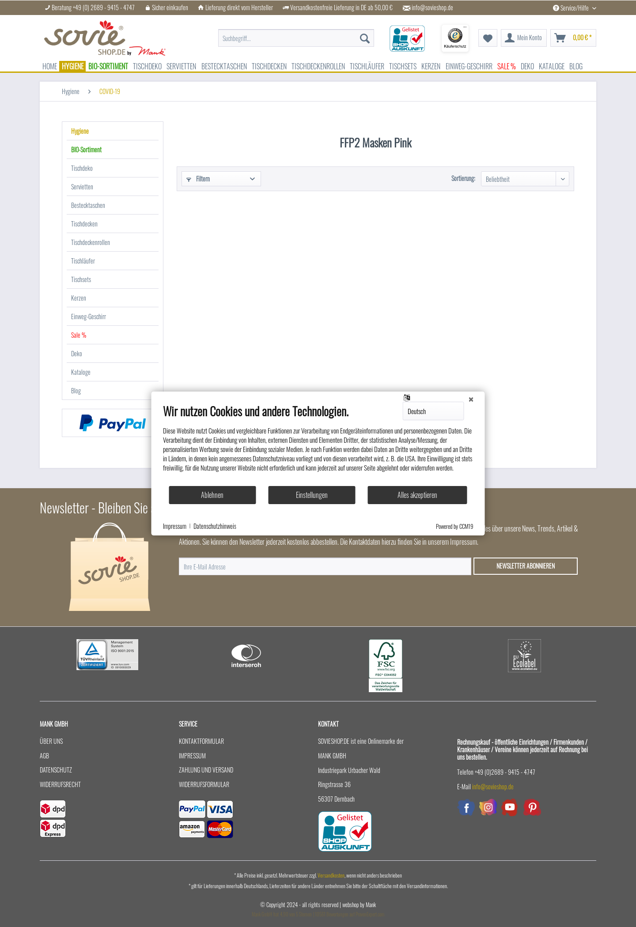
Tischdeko (82, 168)
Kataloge (81, 372)
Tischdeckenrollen (90, 242)
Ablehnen (212, 495)
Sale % (78, 334)
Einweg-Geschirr (88, 316)
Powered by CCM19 (454, 526)
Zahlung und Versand (206, 769)
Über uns (51, 741)
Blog (76, 390)
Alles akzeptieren (417, 495)
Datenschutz (56, 769)
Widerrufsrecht (60, 784)
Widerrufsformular (204, 784)
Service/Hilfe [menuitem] (571, 7)
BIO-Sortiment (86, 149)
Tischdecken (84, 223)
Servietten (82, 186)
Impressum (192, 755)
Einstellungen (312, 495)
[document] (318, 444)
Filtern (198, 178)
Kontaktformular (201, 741)
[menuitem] (296, 33)
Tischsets (81, 279)
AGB (44, 755)
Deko (76, 353)
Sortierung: (463, 178)
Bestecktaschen (88, 205)
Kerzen (78, 297)
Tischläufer (83, 260)
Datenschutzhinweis (214, 526)
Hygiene (80, 131)
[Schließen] (471, 398)
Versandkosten (331, 875)
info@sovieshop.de (432, 7)
